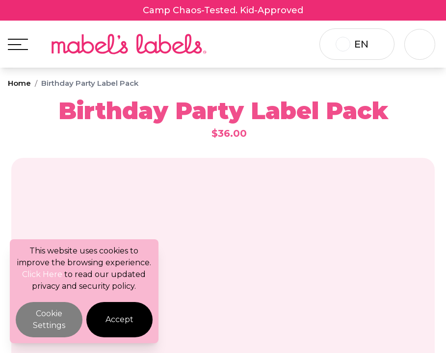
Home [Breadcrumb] (19, 83)
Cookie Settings (49, 319)
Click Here (42, 274)
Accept (119, 319)
